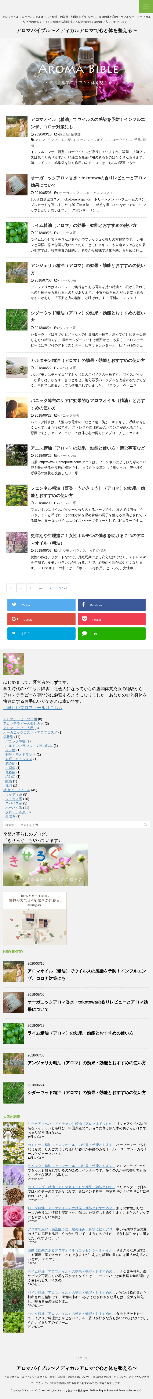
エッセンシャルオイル (90, 140)
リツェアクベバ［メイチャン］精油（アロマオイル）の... (71, 1123)
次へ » (63, 587)
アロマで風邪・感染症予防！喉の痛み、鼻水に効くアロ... (71, 1229)
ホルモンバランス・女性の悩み (82, 550)
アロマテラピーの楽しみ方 (23, 723)
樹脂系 (10, 816)
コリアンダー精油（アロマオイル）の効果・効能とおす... (71, 1187)
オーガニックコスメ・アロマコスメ (86, 193)
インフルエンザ (59, 140)
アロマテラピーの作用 (20, 719)
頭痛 (8, 781)
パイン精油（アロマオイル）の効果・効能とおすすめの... (71, 1292)
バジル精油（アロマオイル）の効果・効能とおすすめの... (71, 1313)
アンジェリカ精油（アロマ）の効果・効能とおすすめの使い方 (87, 1062)
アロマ (40, 140)
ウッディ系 (67, 328)
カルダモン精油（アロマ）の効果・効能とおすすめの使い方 (88, 360)
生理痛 (10, 768)
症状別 (76, 134)
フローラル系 (15, 812)
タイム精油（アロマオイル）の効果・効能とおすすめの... (71, 1271)
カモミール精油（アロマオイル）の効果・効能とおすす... (71, 1145)
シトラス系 (67, 233)
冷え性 (10, 750)
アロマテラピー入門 (18, 728)
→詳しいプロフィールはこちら (32, 707)
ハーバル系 (67, 280)
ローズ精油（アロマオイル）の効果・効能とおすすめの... (71, 1208)
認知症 (10, 777)
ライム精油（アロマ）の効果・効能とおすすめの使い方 (83, 225)
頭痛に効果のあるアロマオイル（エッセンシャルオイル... (71, 1250)
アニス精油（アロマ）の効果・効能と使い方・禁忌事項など (88, 448)
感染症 (64, 134)
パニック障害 (69, 415)
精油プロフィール (16, 790)
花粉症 (10, 772)
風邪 (8, 785)
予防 (137, 140)
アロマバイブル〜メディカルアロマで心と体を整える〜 (76, 30)
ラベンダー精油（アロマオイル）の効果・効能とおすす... (71, 1166)
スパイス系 (67, 368)
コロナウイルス (120, 140)
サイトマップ (79, 1358)
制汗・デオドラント (20, 754)
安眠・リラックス (18, 759)
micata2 (137, 1390)
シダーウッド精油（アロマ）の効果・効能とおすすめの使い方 (87, 1092)
